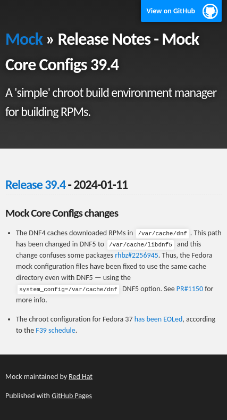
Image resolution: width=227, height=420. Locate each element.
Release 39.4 (35, 184)
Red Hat (81, 376)
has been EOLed (158, 319)
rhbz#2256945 (136, 255)
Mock (24, 39)
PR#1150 (189, 288)
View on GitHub (170, 10)
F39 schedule (55, 330)
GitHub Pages (72, 395)
